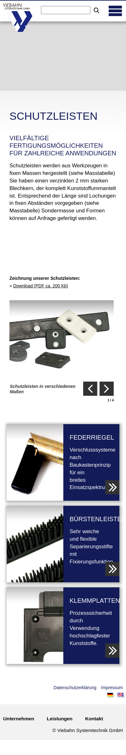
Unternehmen (18, 718)
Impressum (112, 687)
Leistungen (60, 718)
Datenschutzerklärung (75, 687)
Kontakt (94, 718)
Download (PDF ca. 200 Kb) (40, 285)
